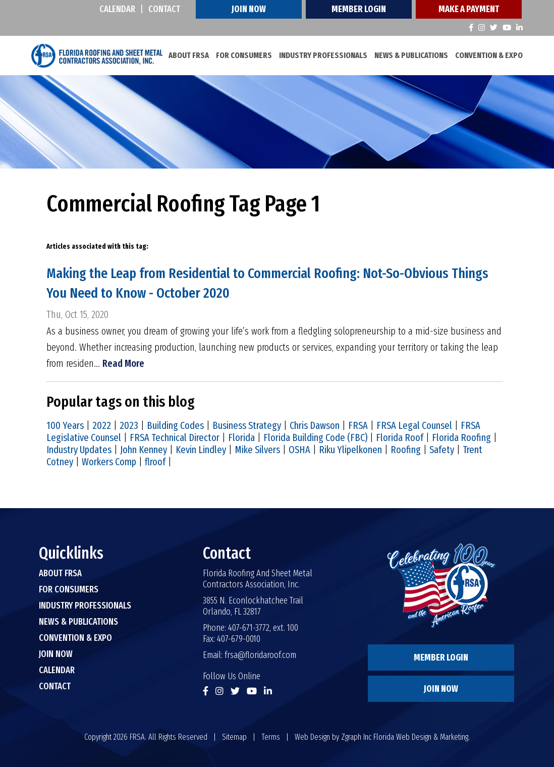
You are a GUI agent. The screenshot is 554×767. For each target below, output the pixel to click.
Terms (270, 737)
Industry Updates (79, 450)
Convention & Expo (489, 55)
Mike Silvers (257, 450)
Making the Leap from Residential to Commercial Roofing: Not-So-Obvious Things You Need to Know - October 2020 (267, 283)
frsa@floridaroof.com (260, 655)
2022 (101, 425)
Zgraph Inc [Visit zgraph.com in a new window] (356, 737)
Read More (123, 363)
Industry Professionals (323, 55)
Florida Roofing (461, 437)
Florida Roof (399, 437)
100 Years (65, 425)
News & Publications (411, 55)
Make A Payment (468, 9)
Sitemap (234, 737)
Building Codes (175, 425)
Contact (164, 9)
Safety (441, 450)
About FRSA (189, 55)
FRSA (358, 425)
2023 (129, 425)
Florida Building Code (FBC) (315, 437)
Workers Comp (109, 462)
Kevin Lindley (201, 450)
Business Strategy (246, 425)
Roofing (406, 450)
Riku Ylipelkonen (350, 450)
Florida (241, 437)
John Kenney (143, 450)
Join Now (249, 9)
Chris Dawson (315, 425)
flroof (155, 462)
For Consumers (244, 55)
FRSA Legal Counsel (414, 425)
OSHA (299, 450)
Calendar (117, 9)
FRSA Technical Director (174, 437)
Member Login (358, 9)
